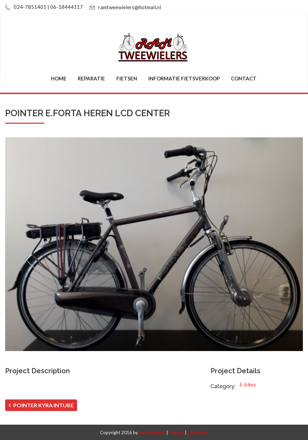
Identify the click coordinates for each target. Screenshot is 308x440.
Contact (243, 78)
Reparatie (91, 78)
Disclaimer (198, 432)
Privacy (176, 432)
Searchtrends (152, 432)
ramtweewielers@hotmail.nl (129, 7)
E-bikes (247, 384)
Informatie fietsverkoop (184, 78)
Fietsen (126, 78)
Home (59, 78)
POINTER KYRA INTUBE (41, 405)
